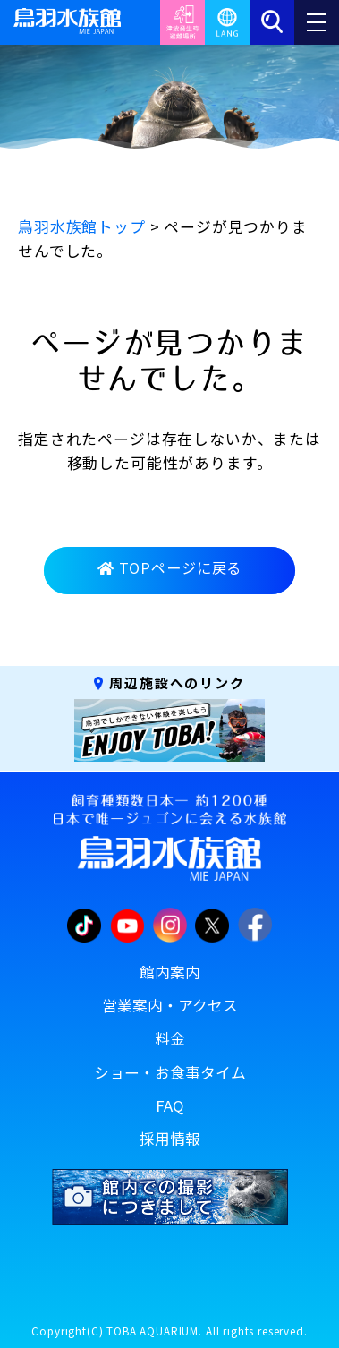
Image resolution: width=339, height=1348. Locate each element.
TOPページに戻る (169, 567)
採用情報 (170, 1138)
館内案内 (170, 972)
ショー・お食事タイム (170, 1072)
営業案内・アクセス (170, 1005)
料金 (170, 1038)
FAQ (170, 1105)
